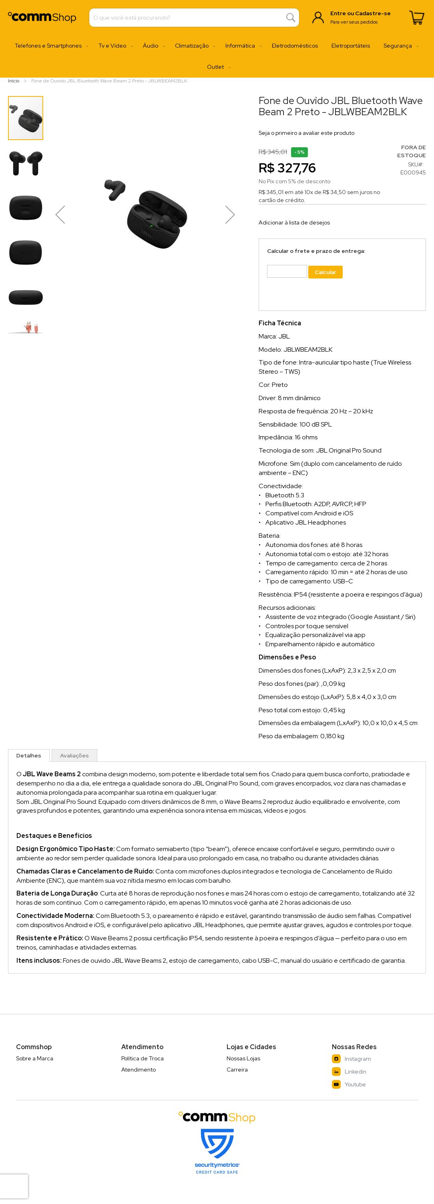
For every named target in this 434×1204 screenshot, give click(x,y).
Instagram (351, 1058)
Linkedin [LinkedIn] (349, 1071)
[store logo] (42, 17)
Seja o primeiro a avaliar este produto (306, 132)
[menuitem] (50, 45)
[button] (26, 162)
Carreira (237, 1069)
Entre (338, 13)
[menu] (217, 56)
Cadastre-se (373, 13)
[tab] (29, 755)
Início (13, 81)
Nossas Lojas (243, 1058)
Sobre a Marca (34, 1058)
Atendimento (138, 1069)
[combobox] (194, 17)
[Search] (290, 17)
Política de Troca (142, 1058)
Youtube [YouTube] (349, 1084)
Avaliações (74, 755)
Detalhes (28, 755)
